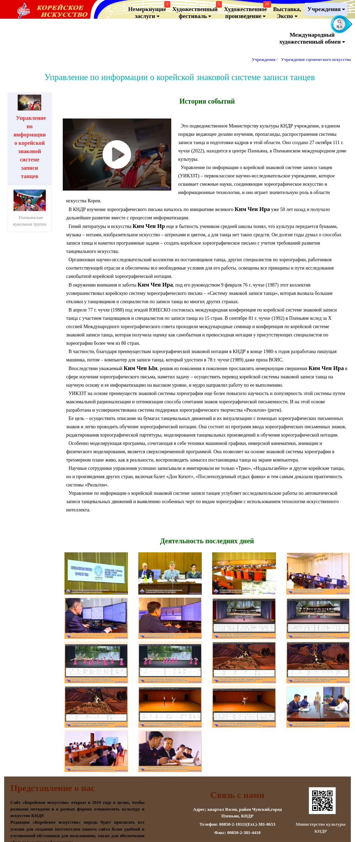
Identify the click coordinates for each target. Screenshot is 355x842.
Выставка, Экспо (287, 13)
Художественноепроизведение (246, 11)
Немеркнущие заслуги (148, 11)
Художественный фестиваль (196, 11)
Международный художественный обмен (312, 38)
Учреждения (326, 9)
